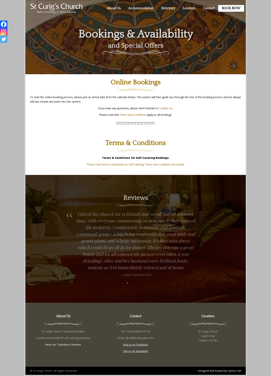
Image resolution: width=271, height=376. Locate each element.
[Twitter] (3, 39)
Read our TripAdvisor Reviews (63, 344)
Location (189, 8)
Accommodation (141, 8)
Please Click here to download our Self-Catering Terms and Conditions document (135, 164)
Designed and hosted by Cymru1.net (219, 370)
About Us (114, 8)
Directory (168, 8)
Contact (208, 8)
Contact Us (166, 108)
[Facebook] (3, 24)
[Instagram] (3, 31)
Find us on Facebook (135, 344)
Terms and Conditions (133, 114)
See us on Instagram (135, 351)
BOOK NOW (231, 8)
